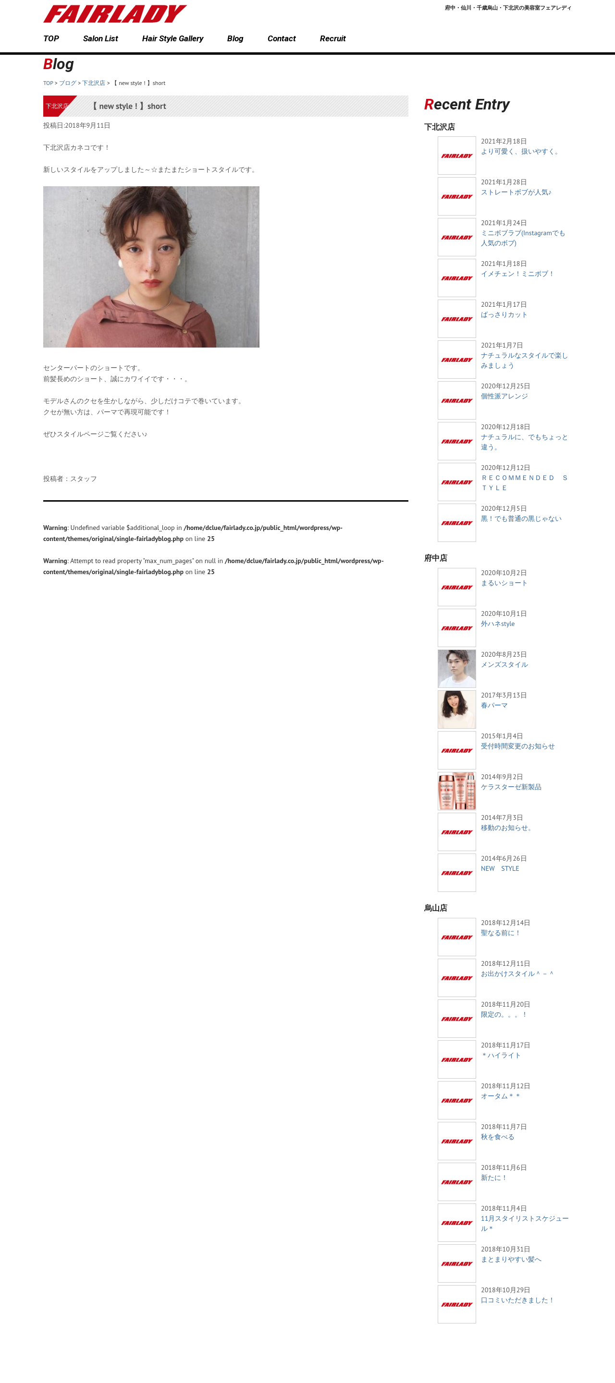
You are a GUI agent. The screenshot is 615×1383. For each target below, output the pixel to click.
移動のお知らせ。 (508, 827)
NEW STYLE (500, 868)
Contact (282, 38)
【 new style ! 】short (127, 105)
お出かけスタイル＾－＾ (518, 973)
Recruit (333, 38)
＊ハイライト (501, 1055)
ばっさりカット (504, 314)
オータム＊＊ (501, 1096)
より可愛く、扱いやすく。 (521, 151)
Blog (235, 38)
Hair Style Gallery (172, 38)
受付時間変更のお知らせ (518, 746)
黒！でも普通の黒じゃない (521, 518)
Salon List (100, 38)
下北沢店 (57, 105)
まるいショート (504, 582)
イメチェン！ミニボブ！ (518, 273)
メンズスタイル (504, 664)
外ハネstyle (498, 623)
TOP (51, 38)
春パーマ (494, 705)
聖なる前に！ (501, 932)
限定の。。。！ (504, 1014)
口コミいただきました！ (518, 1300)
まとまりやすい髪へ (511, 1259)
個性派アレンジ (504, 396)
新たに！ (494, 1177)
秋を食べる (498, 1136)
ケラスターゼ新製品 (511, 786)
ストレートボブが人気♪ (516, 192)
